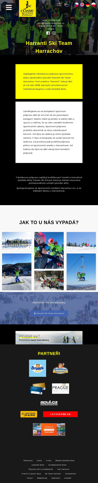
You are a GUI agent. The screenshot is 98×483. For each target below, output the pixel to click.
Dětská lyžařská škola (65, 461)
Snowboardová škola (57, 465)
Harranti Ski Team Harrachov (49, 313)
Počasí (30, 478)
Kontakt (68, 478)
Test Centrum (63, 469)
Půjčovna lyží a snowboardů (41, 469)
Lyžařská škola (38, 465)
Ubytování (55, 478)
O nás (48, 461)
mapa (51, 29)
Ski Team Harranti (53, 474)
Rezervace (28, 461)
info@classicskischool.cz (51, 23)
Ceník (39, 461)
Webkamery (42, 478)
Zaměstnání (70, 474)
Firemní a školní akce (31, 474)
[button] (21, 337)
